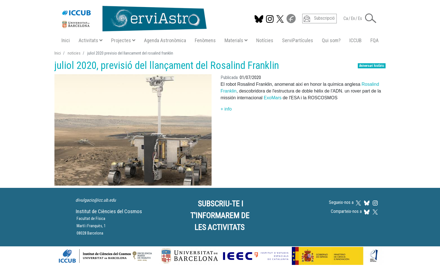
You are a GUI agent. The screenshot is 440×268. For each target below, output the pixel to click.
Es (360, 18)
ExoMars (272, 97)
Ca (345, 18)
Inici (65, 40)
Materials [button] (235, 40)
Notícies (264, 40)
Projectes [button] (123, 40)
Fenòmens (205, 40)
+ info (226, 109)
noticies (74, 53)
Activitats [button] (90, 40)
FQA (374, 40)
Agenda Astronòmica (165, 40)
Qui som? (331, 40)
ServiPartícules (297, 40)
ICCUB (355, 40)
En (353, 18)
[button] (370, 18)
